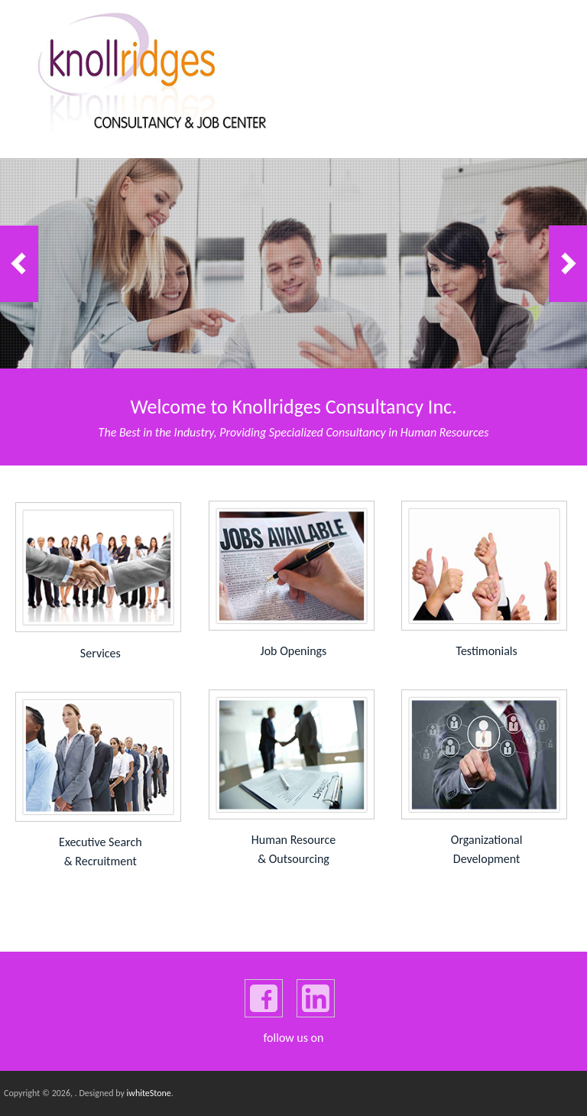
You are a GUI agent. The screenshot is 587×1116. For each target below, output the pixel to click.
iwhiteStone (149, 1093)
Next (568, 263)
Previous (19, 263)
